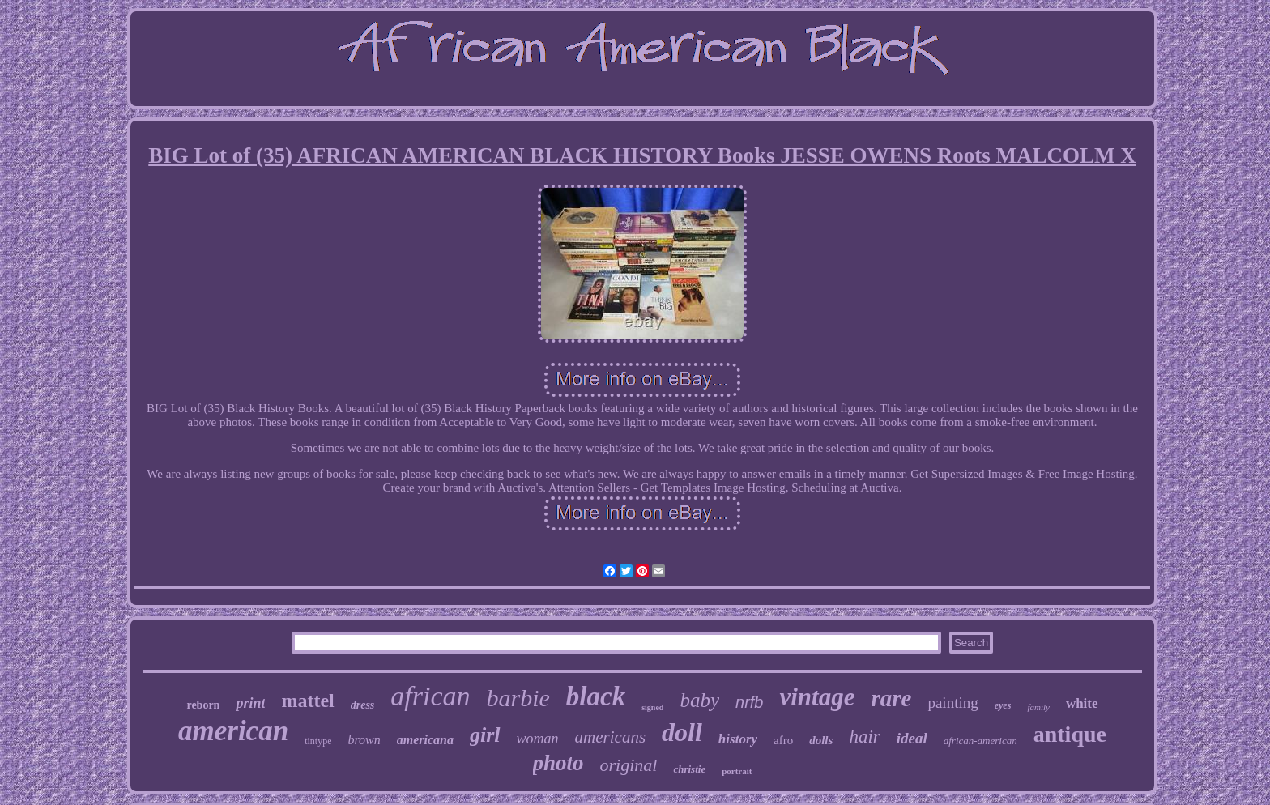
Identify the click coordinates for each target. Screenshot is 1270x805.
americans (610, 737)
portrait (737, 771)
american (233, 731)
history (737, 739)
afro (783, 740)
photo (558, 763)
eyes (1003, 705)
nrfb (749, 702)
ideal (912, 738)
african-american (980, 741)
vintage (816, 697)
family (1038, 707)
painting (952, 702)
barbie (518, 697)
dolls (821, 740)
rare (891, 698)
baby (699, 700)
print (250, 703)
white (1082, 703)
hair (864, 736)
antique (1069, 734)
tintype (318, 741)
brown (363, 740)
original (629, 765)
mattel (307, 700)
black (595, 696)
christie (689, 769)
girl (485, 735)
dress (363, 705)
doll (682, 732)
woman (538, 738)
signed (652, 707)
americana (425, 740)
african (430, 696)
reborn (202, 705)
